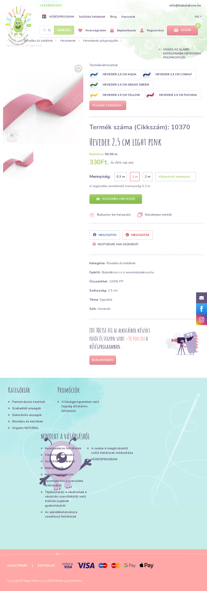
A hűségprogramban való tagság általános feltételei (80, 406)
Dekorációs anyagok (27, 415)
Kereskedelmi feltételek (63, 448)
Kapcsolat (128, 17)
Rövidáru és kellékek (38, 40)
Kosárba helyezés (115, 199)
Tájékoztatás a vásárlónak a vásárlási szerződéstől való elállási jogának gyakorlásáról (66, 499)
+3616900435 (50, 5)
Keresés (64, 30)
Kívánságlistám (92, 31)
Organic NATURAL (25, 428)
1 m (135, 176)
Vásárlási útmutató (59, 455)
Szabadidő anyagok (26, 408)
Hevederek (68, 40)
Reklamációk (54, 468)
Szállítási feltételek (92, 17)
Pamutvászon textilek (28, 402)
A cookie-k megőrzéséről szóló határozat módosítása (112, 450)
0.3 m (120, 176)
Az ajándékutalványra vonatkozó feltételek (61, 514)
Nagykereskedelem (59, 474)
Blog (113, 17)
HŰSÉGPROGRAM (58, 17)
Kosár (182, 30)
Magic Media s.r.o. (34, 581)
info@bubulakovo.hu (185, 5)
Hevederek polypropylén (100, 40)
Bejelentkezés (123, 31)
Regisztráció (152, 31)
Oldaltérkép (17, 566)
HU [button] (197, 17)
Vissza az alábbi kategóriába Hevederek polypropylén (182, 53)
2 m (147, 176)
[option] (43, 104)
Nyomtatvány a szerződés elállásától (64, 483)
